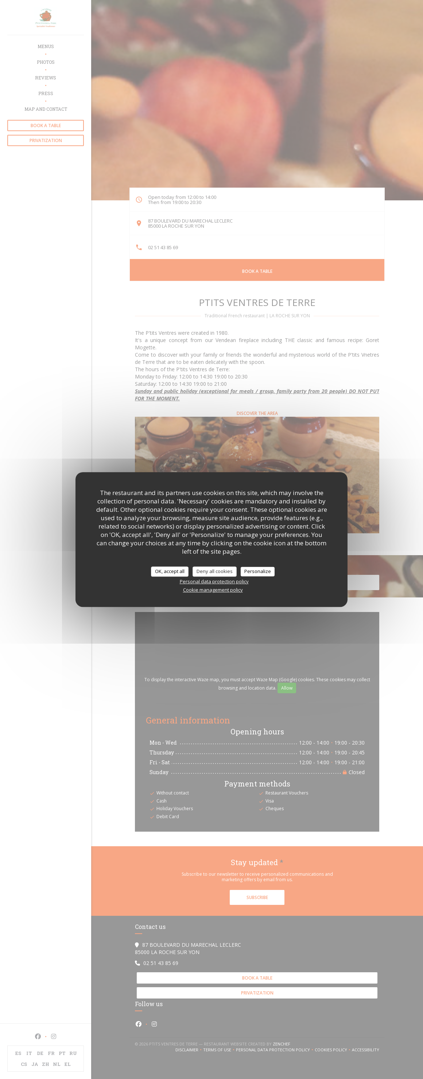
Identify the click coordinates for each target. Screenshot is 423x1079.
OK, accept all (170, 571)
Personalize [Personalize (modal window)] (257, 571)
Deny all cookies (215, 571)
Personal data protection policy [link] (214, 581)
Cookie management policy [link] (213, 589)
